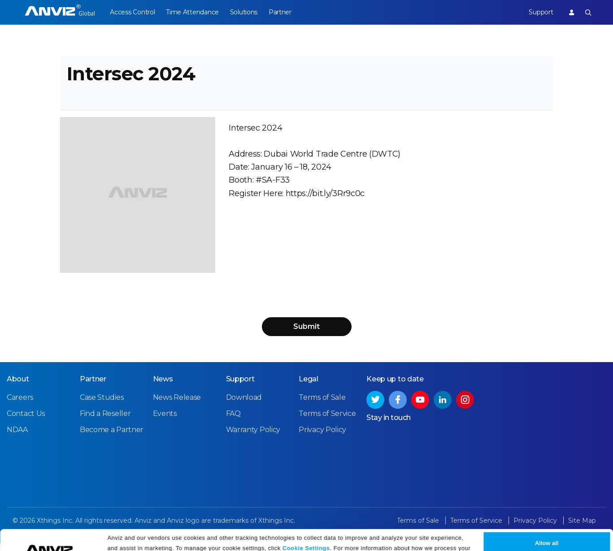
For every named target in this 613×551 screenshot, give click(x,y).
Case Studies (101, 405)
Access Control (132, 12)
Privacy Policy (239, 541)
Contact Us (26, 421)
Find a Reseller (105, 421)
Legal (308, 386)
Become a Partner (111, 437)
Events (165, 421)
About (18, 386)
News (163, 386)
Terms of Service (327, 421)
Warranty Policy (253, 437)
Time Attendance (194, 12)
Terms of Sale (322, 405)
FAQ (233, 421)
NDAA (17, 437)
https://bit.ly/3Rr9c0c (325, 199)
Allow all (547, 525)
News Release (177, 405)
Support (538, 12)
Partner (286, 12)
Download (244, 405)
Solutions (247, 12)
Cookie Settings (306, 529)
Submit (306, 334)
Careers (20, 405)
